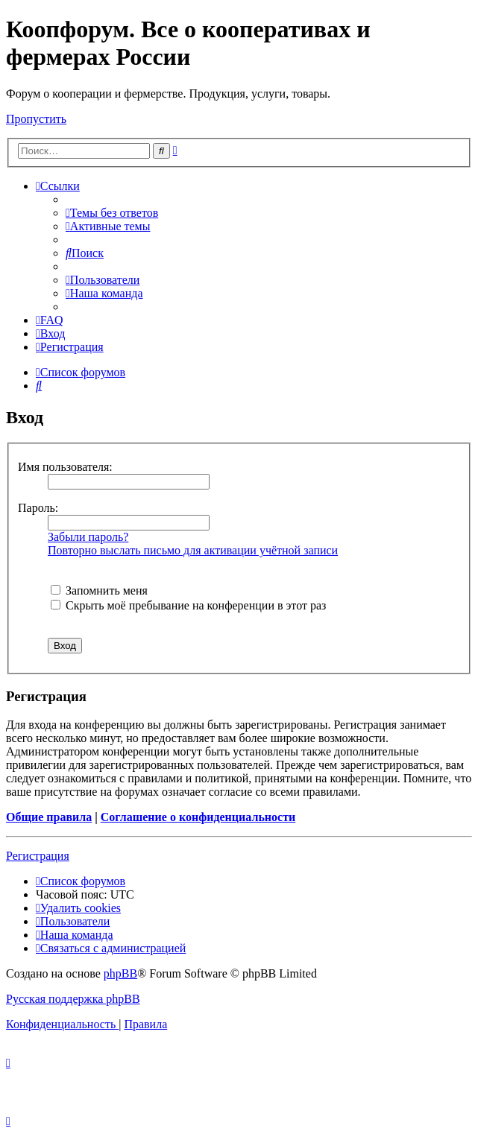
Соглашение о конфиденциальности (198, 817)
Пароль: (38, 507)
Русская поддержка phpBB (73, 998)
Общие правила (49, 817)
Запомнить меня (99, 590)
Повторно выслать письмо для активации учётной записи (193, 550)
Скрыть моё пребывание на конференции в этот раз (188, 605)
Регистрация (37, 855)
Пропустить (36, 119)
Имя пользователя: (65, 466)
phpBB (120, 973)
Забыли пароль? (88, 536)
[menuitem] (112, 212)
